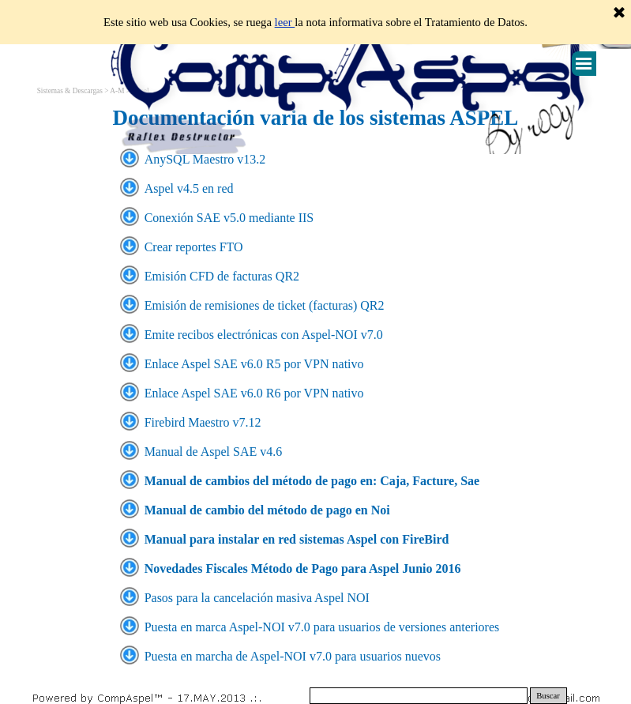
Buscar (548, 695)
